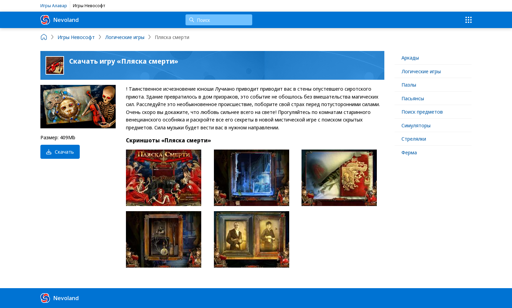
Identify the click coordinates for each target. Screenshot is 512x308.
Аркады (410, 57)
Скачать (60, 151)
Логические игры (421, 71)
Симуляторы (416, 125)
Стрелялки (413, 138)
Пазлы (408, 84)
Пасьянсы (412, 98)
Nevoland (59, 20)
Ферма (409, 152)
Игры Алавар (53, 5)
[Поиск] (218, 19)
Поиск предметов (422, 111)
